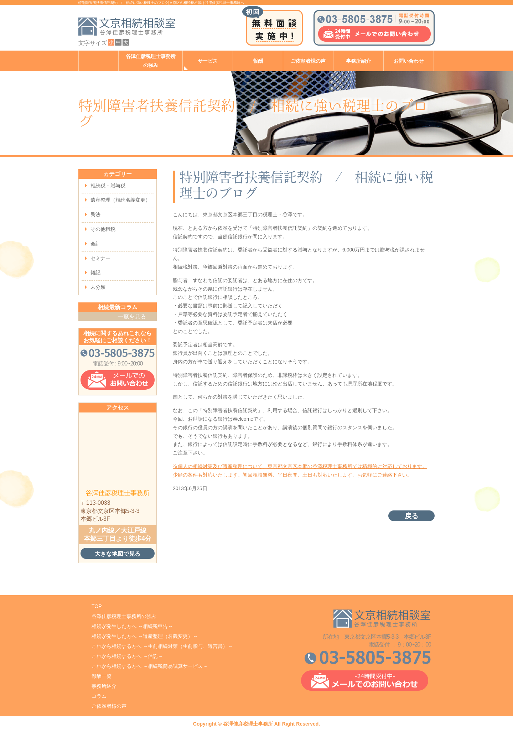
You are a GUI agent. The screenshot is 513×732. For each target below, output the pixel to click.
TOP (97, 606)
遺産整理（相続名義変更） (120, 200)
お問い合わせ (409, 61)
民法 (95, 214)
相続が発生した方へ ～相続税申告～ (132, 626)
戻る (411, 516)
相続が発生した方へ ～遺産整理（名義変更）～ (145, 636)
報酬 (258, 61)
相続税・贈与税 (107, 185)
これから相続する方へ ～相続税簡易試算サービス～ (150, 666)
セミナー (100, 258)
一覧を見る (132, 316)
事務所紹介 (358, 61)
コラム (99, 696)
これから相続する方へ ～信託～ (127, 656)
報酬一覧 (102, 676)
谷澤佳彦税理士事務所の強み (151, 61)
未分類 (97, 287)
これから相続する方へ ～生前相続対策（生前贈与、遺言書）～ (162, 646)
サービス (208, 61)
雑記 (95, 272)
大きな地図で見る (117, 553)
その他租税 (102, 229)
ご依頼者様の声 (308, 61)
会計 (95, 243)
